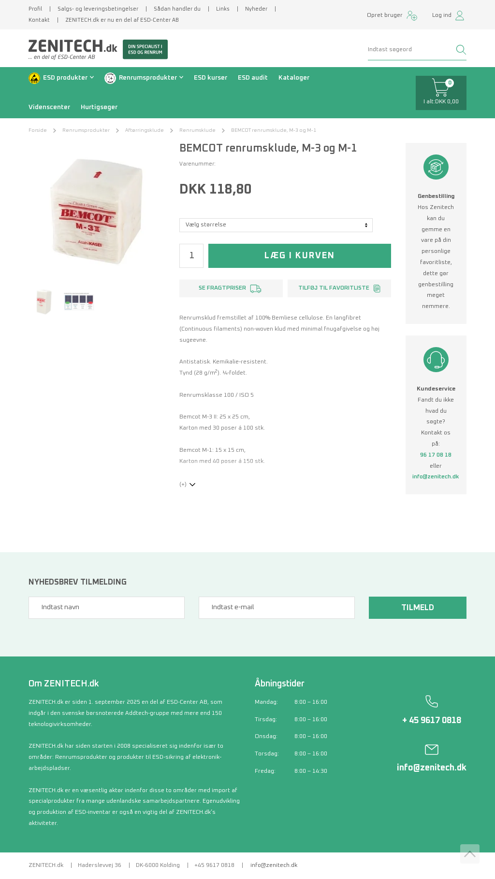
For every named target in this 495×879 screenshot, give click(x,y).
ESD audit (253, 77)
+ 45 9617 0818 (431, 720)
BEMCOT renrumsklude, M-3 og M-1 (273, 130)
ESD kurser (210, 77)
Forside (38, 130)
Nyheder (256, 9)
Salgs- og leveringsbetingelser (98, 9)
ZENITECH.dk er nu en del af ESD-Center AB (122, 20)
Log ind (441, 15)
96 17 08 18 (435, 455)
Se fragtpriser (222, 288)
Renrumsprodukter (148, 77)
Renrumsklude (197, 130)
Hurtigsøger (99, 107)
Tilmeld (417, 608)
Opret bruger (385, 15)
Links (223, 9)
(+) (183, 485)
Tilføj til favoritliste (333, 288)
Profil (35, 9)
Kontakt (39, 20)
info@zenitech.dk (435, 477)
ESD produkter (65, 77)
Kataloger (293, 77)
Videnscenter (49, 107)
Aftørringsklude (144, 130)
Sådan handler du (177, 9)
